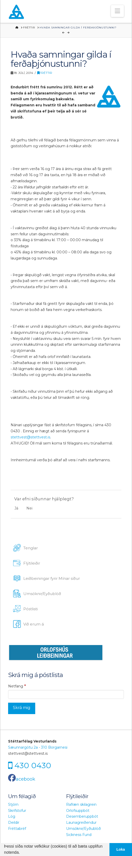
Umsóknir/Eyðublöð (83, 828)
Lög (11, 816)
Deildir (13, 822)
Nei (29, 508)
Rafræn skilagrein (81, 804)
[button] (117, 11)
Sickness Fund (78, 834)
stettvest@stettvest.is (30, 437)
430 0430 (32, 765)
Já (16, 508)
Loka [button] (121, 849)
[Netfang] (66, 694)
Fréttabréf (17, 828)
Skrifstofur (17, 810)
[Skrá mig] (21, 708)
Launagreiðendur (81, 822)
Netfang (17, 685)
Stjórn (13, 804)
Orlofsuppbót (77, 810)
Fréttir (44, 73)
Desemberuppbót (82, 816)
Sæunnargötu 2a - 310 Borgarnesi (37, 747)
